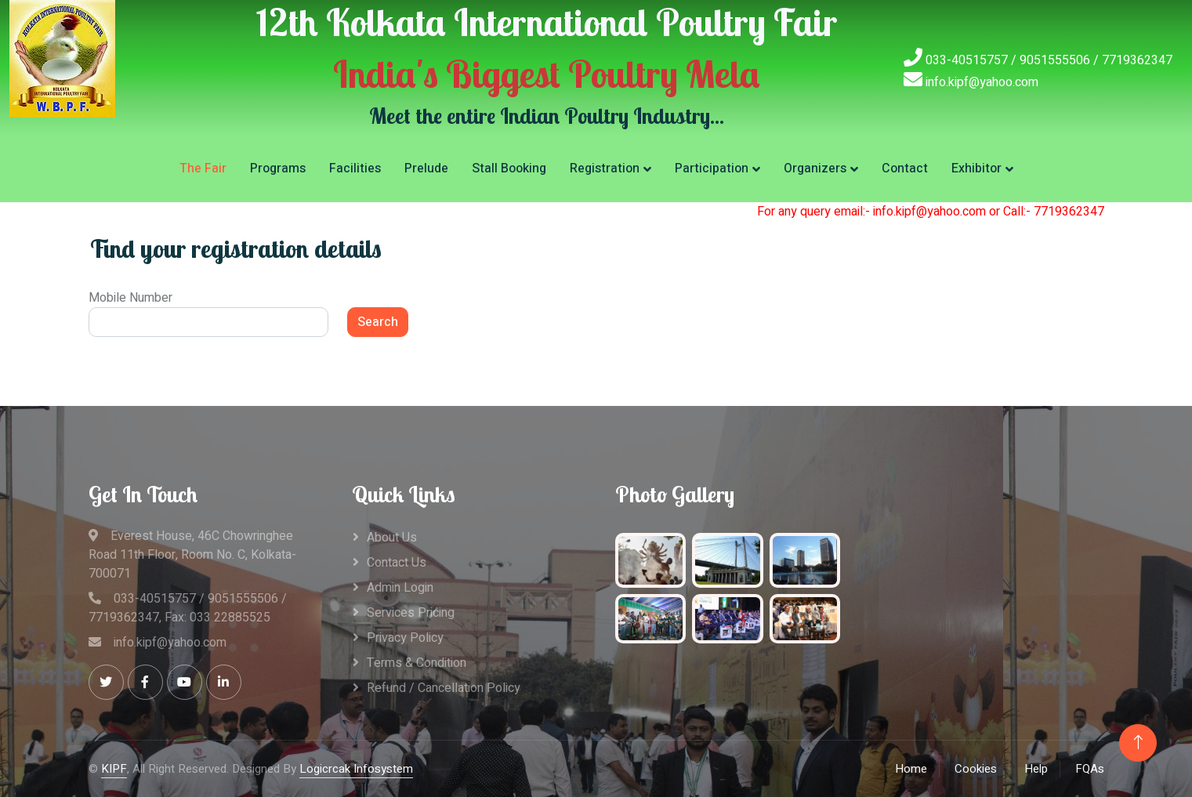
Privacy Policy (405, 638)
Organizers (815, 168)
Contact (905, 168)
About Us (392, 537)
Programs (278, 168)
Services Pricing (411, 612)
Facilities (355, 168)
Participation (711, 168)
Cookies (976, 768)
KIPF (114, 768)
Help (1036, 768)
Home (911, 768)
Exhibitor (976, 168)
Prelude (426, 168)
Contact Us (396, 562)
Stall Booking (509, 168)
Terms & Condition (416, 663)
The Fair (202, 168)
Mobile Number (130, 297)
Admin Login (400, 587)
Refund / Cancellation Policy (443, 688)
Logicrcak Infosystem (356, 768)
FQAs (1089, 768)
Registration (604, 168)
